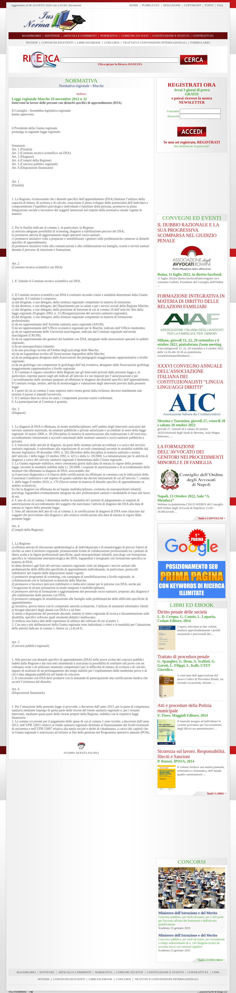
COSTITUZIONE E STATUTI (165, 972)
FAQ (220, 5)
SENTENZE (47, 972)
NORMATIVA (103, 972)
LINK (215, 972)
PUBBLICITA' (151, 5)
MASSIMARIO (26, 972)
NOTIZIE (32, 42)
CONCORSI (111, 42)
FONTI (209, 5)
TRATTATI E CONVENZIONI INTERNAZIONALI (155, 42)
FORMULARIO (200, 42)
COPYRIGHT (192, 5)
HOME (133, 5)
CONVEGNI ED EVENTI (57, 42)
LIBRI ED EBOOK (89, 42)
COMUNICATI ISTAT (129, 972)
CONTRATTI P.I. (198, 972)
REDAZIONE (171, 5)
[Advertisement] (158, 20)
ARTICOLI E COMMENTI (74, 972)
